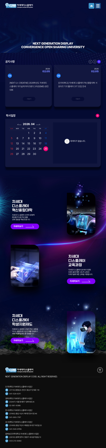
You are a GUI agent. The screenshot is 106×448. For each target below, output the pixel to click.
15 (28, 143)
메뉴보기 (98, 6)
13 (17, 143)
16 (34, 143)
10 (40, 138)
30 (34, 153)
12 (12, 143)
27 (17, 153)
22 (28, 148)
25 (45, 148)
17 (40, 143)
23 (34, 148)
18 (45, 143)
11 (46, 138)
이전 (90, 61)
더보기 (99, 61)
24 (40, 148)
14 (23, 143)
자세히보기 (18, 226)
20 (17, 148)
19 (11, 148)
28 (23, 153)
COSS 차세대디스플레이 (26, 5)
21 (23, 148)
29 (28, 153)
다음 (94, 61)
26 (11, 153)
